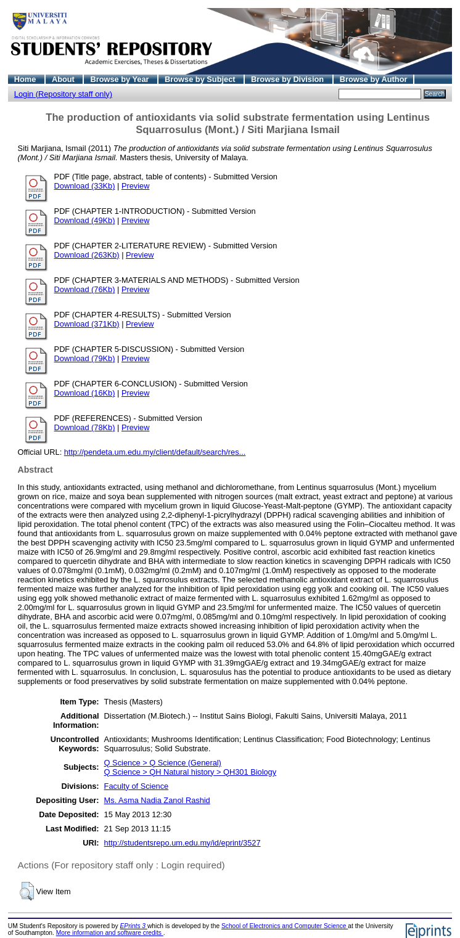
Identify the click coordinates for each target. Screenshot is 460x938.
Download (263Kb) (87, 254)
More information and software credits (109, 932)
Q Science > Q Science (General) (162, 762)
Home (26, 79)
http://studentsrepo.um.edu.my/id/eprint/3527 (182, 842)
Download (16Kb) (84, 393)
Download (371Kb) (87, 323)
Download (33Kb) (84, 185)
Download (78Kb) (84, 427)
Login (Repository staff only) (63, 94)
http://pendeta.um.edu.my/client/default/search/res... (155, 452)
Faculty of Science (136, 786)
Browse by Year (120, 79)
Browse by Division (288, 79)
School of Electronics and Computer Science (284, 926)
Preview (135, 185)
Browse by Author (374, 79)
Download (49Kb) (84, 220)
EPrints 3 (133, 926)
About (64, 79)
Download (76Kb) (84, 289)
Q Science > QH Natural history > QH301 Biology (190, 772)
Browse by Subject (201, 79)
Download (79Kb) (84, 358)
